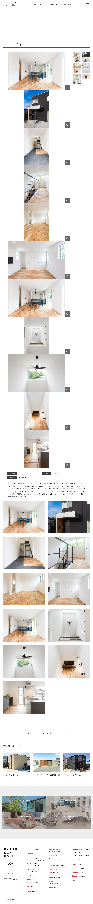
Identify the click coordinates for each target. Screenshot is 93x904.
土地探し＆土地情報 (54, 882)
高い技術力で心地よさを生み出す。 (34, 864)
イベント (45, 4)
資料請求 (77, 872)
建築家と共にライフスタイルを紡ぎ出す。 (36, 859)
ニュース (76, 864)
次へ (63, 733)
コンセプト (35, 4)
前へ (31, 733)
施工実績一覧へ (47, 733)
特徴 (40, 4)
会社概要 (78, 868)
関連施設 (81, 849)
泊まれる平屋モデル (33, 883)
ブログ (53, 888)
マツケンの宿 (77, 860)
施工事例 (52, 4)
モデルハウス (59, 4)
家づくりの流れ (55, 878)
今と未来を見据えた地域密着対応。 (33, 870)
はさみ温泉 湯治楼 (79, 852)
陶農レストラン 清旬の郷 (81, 856)
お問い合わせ (67, 4)
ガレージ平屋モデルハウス (35, 886)
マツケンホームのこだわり (32, 854)
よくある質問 (75, 880)
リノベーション (55, 873)
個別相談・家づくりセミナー (55, 850)
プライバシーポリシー (77, 884)
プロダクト (55, 859)
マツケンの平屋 (55, 862)
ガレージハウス (55, 869)
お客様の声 (32, 891)
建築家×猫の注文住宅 (57, 866)
